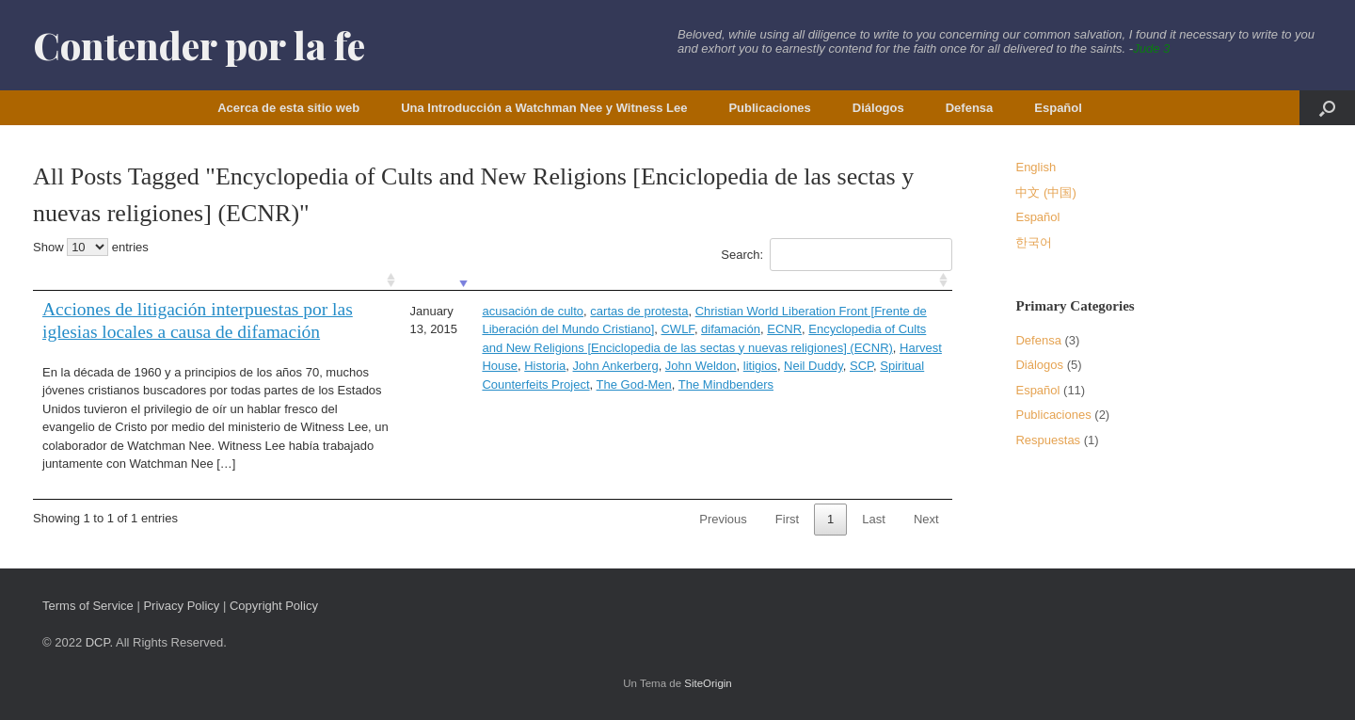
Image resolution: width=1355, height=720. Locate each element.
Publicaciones (769, 108)
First (787, 519)
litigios (760, 366)
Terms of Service (88, 606)
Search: (836, 255)
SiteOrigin (708, 683)
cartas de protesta (639, 311)
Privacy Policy (181, 606)
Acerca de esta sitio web (288, 108)
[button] (1327, 107)
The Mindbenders (725, 384)
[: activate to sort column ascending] (216, 281)
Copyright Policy (274, 606)
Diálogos (878, 108)
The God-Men (634, 384)
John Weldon (701, 366)
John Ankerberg (616, 366)
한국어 (1033, 242)
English (1035, 167)
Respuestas (1047, 440)
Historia (545, 366)
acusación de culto (532, 311)
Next (926, 519)
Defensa (970, 108)
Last (873, 519)
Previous (723, 519)
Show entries (91, 247)
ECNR (784, 329)
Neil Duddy (813, 366)
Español (1058, 108)
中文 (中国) (1045, 192)
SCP (861, 366)
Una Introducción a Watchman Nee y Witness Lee (544, 108)
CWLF (677, 329)
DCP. (99, 642)
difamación (730, 329)
